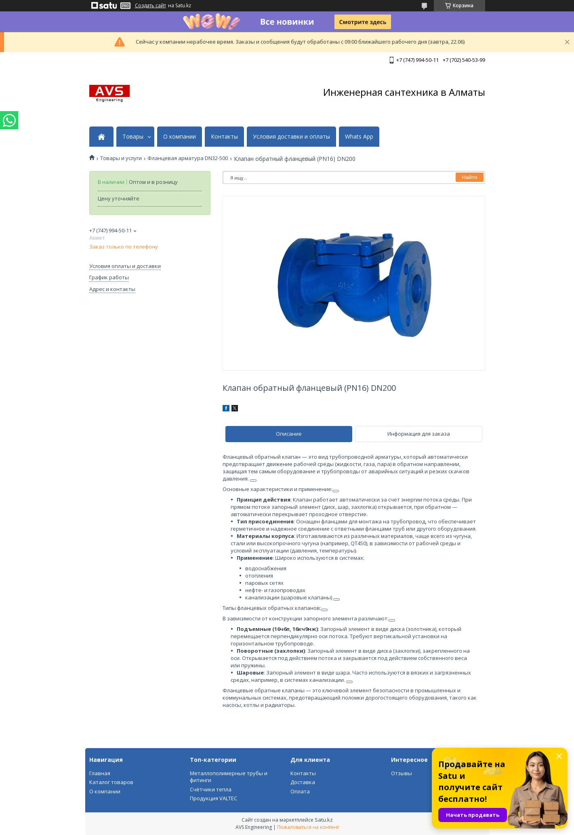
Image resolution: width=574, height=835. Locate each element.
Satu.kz (324, 819)
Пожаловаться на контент (308, 827)
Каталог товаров (111, 782)
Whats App (359, 136)
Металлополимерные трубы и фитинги (228, 777)
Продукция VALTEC (213, 798)
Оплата (300, 791)
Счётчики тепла (210, 789)
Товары (132, 136)
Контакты (224, 136)
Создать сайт (150, 5)
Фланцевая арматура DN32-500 (187, 158)
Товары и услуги (121, 158)
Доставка (302, 782)
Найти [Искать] (469, 177)
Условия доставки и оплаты (291, 136)
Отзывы (401, 773)
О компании (179, 136)
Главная (99, 773)
